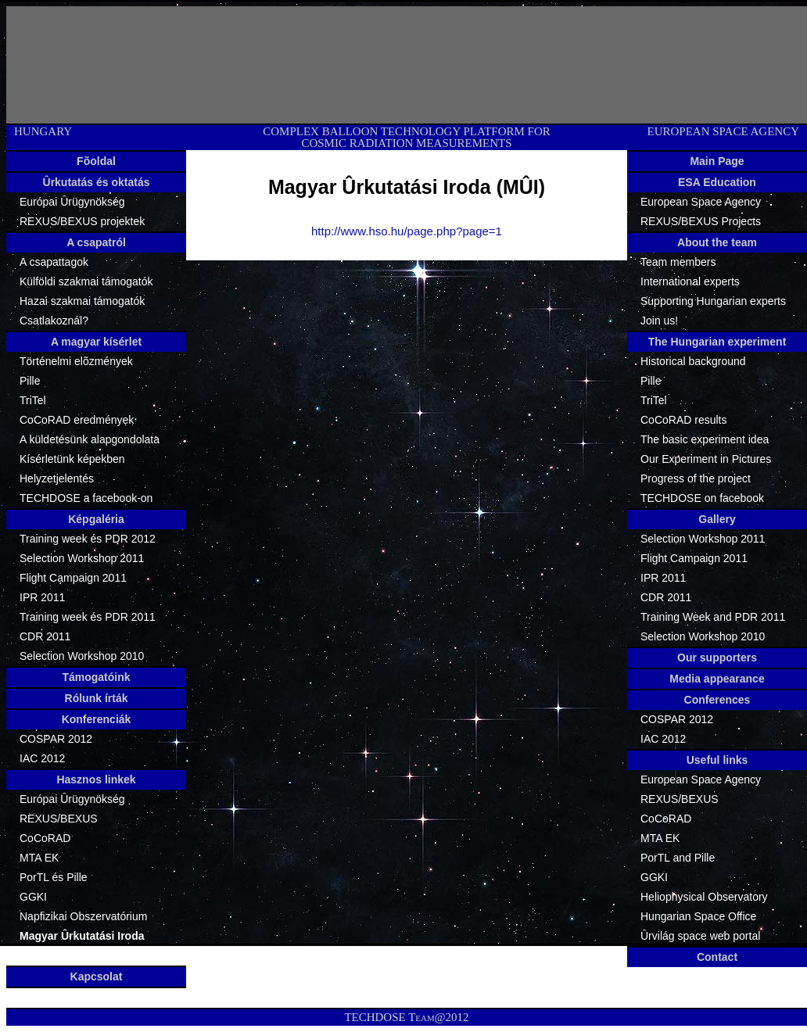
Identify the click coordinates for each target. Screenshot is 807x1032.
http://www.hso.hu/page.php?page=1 (406, 231)
